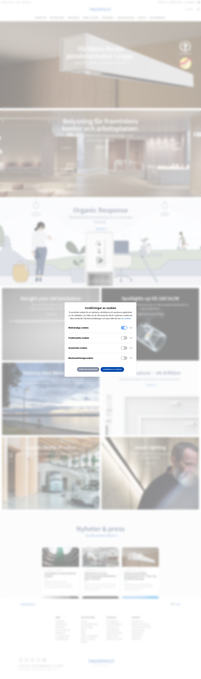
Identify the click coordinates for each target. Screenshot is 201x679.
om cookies (126, 318)
